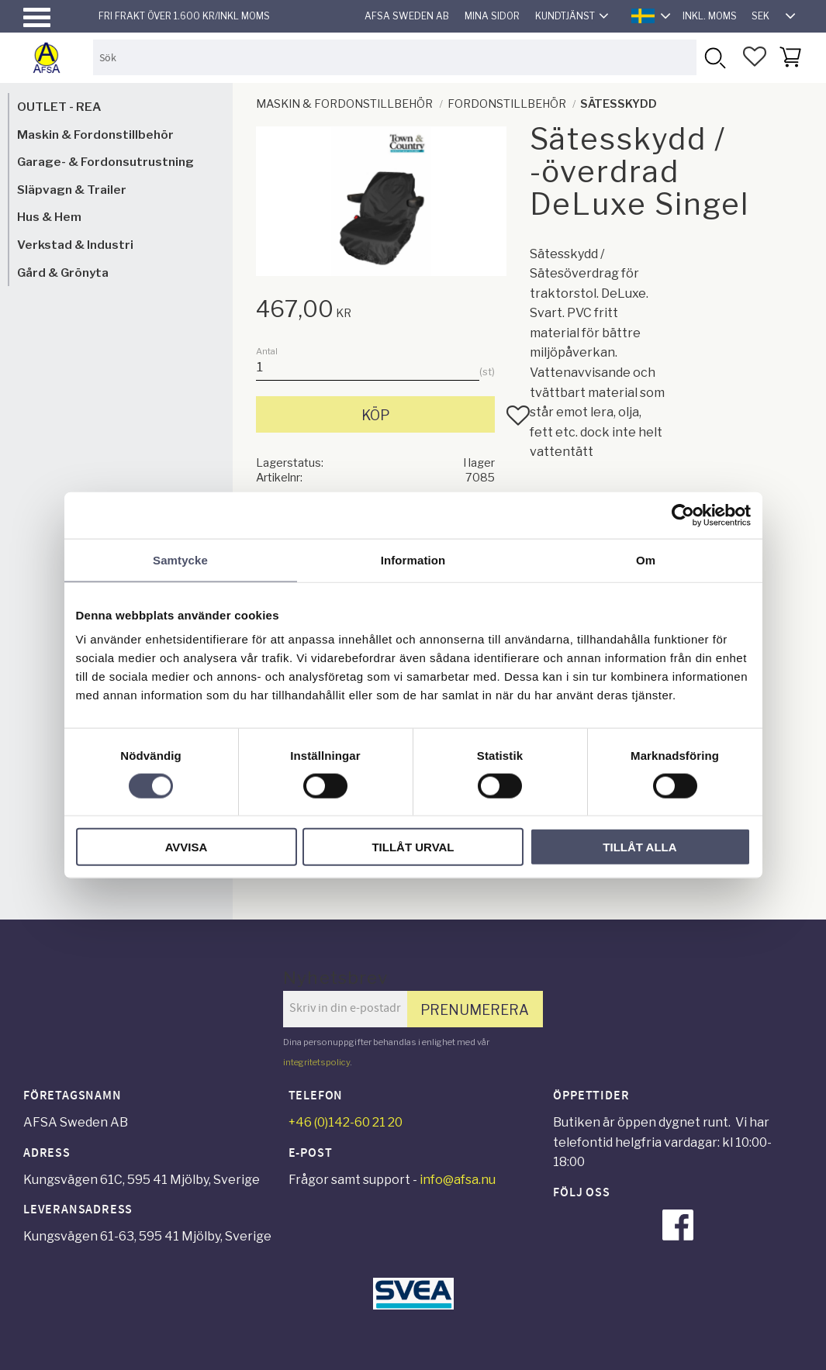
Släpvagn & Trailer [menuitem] (71, 189)
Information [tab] (413, 559)
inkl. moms (710, 16)
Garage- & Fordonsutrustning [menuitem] (105, 161)
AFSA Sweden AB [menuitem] (407, 16)
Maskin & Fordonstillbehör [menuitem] (95, 134)
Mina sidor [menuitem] (492, 16)
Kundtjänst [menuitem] (565, 16)
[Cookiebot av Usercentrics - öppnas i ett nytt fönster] (683, 514)
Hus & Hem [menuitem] (49, 216)
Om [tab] (645, 559)
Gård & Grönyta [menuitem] (63, 272)
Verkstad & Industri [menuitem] (75, 244)
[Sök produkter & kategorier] (394, 57)
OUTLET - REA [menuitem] (59, 106)
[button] (36, 17)
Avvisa (186, 847)
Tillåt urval (413, 847)
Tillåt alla (639, 847)
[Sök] (713, 57)
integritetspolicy (316, 1062)
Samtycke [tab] (180, 559)
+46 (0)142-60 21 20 (346, 1122)
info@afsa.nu (458, 1179)
